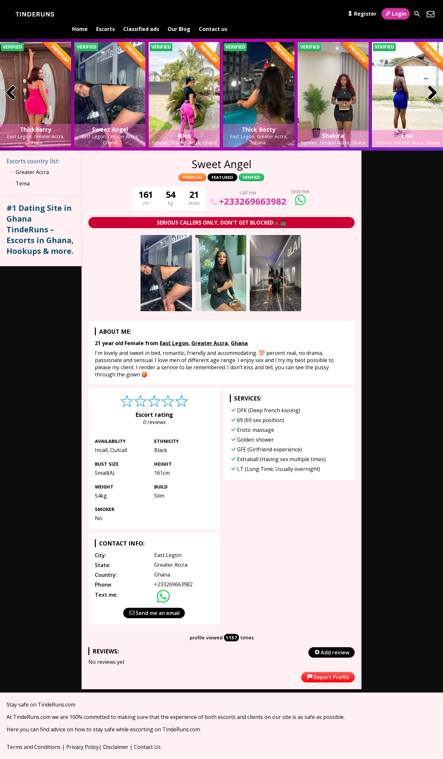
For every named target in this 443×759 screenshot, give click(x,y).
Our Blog (179, 14)
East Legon (174, 332)
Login (395, 13)
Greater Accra (209, 332)
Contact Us (147, 736)
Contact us (213, 14)
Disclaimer (115, 736)
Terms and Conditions (34, 736)
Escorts (105, 14)
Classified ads (141, 14)
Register (361, 13)
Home (80, 14)
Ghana (239, 332)
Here (13, 719)
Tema (23, 172)
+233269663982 (248, 190)
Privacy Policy (82, 736)
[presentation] (11, 83)
